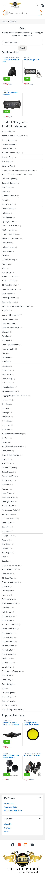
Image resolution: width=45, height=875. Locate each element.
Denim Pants (7, 658)
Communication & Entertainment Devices (18, 170)
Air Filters (5, 438)
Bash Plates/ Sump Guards (12, 447)
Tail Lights (6, 361)
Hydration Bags (8, 387)
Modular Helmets (8, 281)
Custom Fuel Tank (9, 476)
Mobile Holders (8, 506)
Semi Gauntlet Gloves (10, 625)
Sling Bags (6, 408)
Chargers (5, 332)
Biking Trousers (8, 654)
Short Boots (6, 675)
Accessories (7, 131)
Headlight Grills (8, 502)
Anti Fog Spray (7, 157)
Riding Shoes (7, 663)
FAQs (6, 832)
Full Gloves (6, 608)
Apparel (5, 540)
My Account (9, 803)
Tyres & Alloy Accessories (12, 710)
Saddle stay (6, 680)
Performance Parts (9, 510)
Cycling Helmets (8, 222)
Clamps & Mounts (9, 468)
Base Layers (7, 552)
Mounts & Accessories (10, 153)
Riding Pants (7, 650)
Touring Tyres (7, 701)
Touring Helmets (8, 302)
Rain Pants (6, 595)
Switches (5, 336)
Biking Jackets (7, 637)
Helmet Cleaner (8, 209)
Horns (4, 353)
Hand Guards (7, 493)
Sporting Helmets (8, 298)
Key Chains (6, 311)
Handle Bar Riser (8, 497)
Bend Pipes (6, 451)
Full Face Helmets (9, 234)
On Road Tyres (7, 697)
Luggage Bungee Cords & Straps (14, 396)
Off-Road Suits (7, 578)
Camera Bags (7, 379)
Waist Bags (6, 429)
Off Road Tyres (8, 693)
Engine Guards (7, 204)
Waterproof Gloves (9, 629)
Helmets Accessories (10, 238)
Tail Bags (5, 413)
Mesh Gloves (15, 57)
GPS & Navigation (9, 179)
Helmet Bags (7, 383)
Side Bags (6, 404)
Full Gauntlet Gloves (10, 603)
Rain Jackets (7, 591)
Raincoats (6, 586)
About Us (7, 824)
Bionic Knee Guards (9, 569)
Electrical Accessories (10, 328)
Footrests (5, 489)
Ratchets (5, 264)
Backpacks (6, 370)
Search (22, 48)
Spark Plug (6, 527)
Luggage (5, 366)
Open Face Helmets (9, 289)
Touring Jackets (8, 646)
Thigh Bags (6, 421)
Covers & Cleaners (9, 183)
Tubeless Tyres (8, 705)
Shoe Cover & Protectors (11, 671)
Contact (7, 828)
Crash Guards (7, 472)
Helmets (5, 213)
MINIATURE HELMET (10, 277)
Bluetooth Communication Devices (15, 174)
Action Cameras (8, 140)
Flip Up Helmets (8, 230)
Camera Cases (7, 149)
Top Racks (6, 531)
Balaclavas (6, 548)
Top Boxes (6, 425)
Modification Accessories (12, 434)
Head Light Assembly (10, 345)
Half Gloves (7, 57)
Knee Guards (7, 574)
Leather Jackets (8, 642)
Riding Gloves (7, 599)
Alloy (4, 688)
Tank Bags (6, 417)
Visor (4, 268)
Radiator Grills (7, 514)
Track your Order (10, 807)
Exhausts (5, 485)
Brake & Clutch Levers (10, 455)
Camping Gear (7, 166)
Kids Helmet (6, 272)
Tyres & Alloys (7, 684)
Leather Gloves (8, 616)
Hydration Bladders (9, 391)
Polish (4, 200)
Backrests (6, 442)
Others (4, 255)
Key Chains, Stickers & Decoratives (15, 306)
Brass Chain (6, 463)
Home (4, 22)
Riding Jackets (7, 633)
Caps (4, 557)
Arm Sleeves (7, 161)
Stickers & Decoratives (11, 315)
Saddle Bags (7, 400)
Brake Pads (6, 459)
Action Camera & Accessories (13, 136)
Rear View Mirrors (9, 519)
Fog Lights (27, 57)
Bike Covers (6, 187)
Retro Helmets (7, 294)
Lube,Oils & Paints (9, 196)
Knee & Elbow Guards (10, 565)
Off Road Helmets (9, 285)
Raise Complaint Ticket (13, 811)
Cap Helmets (7, 217)
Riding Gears (7, 536)
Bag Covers (6, 374)
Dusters (5, 192)
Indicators (6, 357)
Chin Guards (7, 243)
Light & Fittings (8, 319)
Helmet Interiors (8, 247)
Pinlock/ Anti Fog (8, 260)
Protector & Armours (10, 582)
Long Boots (6, 667)
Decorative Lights (9, 323)
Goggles (5, 561)
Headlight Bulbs (8, 349)
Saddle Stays (7, 523)
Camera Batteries (8, 144)
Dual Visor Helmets (9, 226)
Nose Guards (7, 251)
